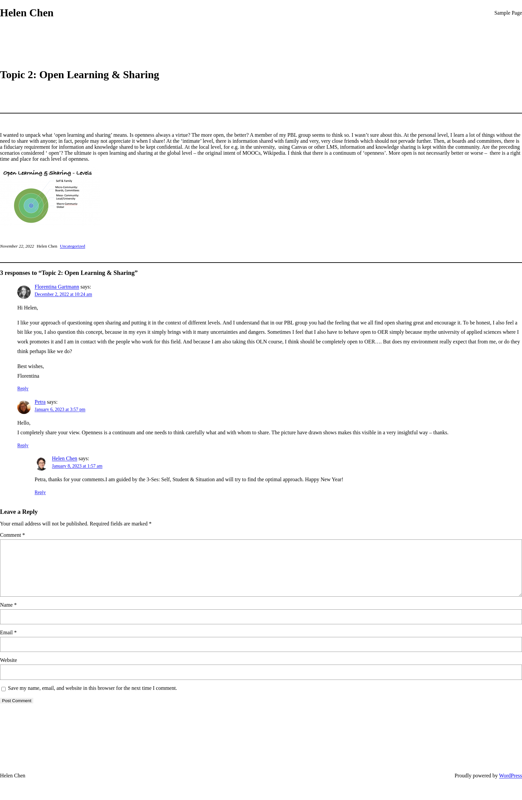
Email (8, 632)
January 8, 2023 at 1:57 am (77, 466)
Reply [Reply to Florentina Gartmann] (22, 388)
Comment (12, 535)
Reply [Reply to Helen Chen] (40, 492)
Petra (40, 402)
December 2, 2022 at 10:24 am (63, 294)
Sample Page (508, 13)
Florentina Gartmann (57, 287)
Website (8, 660)
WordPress (510, 775)
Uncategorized (72, 246)
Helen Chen (27, 13)
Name (8, 605)
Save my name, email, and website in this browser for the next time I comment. (92, 688)
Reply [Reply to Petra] (22, 445)
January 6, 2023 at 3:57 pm (60, 409)
